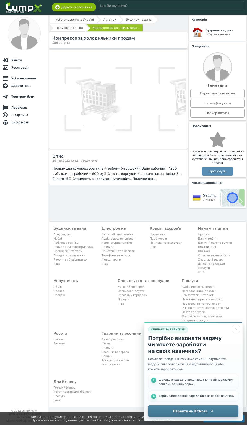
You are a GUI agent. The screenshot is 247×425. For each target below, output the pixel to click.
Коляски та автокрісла (214, 255)
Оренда (58, 291)
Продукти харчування (69, 255)
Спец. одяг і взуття (131, 291)
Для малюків (207, 247)
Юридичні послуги (195, 320)
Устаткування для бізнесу (72, 391)
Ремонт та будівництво (70, 259)
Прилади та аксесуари (166, 242)
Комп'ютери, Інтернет (197, 295)
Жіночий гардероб (131, 286)
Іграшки (203, 234)
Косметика (157, 234)
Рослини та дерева (115, 352)
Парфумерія (158, 238)
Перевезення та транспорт (201, 303)
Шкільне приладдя (211, 263)
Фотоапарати (111, 259)
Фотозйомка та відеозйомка (202, 316)
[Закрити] (236, 329)
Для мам (204, 251)
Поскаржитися (217, 113)
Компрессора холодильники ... (116, 28)
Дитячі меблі (207, 238)
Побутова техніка (65, 242)
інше (121, 303)
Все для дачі (62, 234)
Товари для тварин (115, 360)
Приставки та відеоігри (118, 251)
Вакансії (59, 339)
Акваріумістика (113, 339)
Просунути (217, 171)
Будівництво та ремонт (198, 286)
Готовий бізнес (64, 387)
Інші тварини (111, 364)
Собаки (107, 356)
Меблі (57, 238)
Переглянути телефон (217, 93)
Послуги (108, 247)
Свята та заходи (193, 312)
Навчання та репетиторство (202, 299)
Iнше (56, 263)
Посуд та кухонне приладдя (73, 247)
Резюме (59, 343)
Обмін (57, 286)
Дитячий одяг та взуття (215, 242)
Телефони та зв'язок (116, 255)
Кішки (106, 343)
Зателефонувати (217, 103)
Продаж (59, 295)
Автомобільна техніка (117, 234)
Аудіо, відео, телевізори (118, 238)
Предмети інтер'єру (67, 251)
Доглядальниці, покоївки (199, 291)
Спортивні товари (211, 259)
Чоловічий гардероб (132, 295)
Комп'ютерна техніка (117, 242)
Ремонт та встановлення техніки (205, 308)
